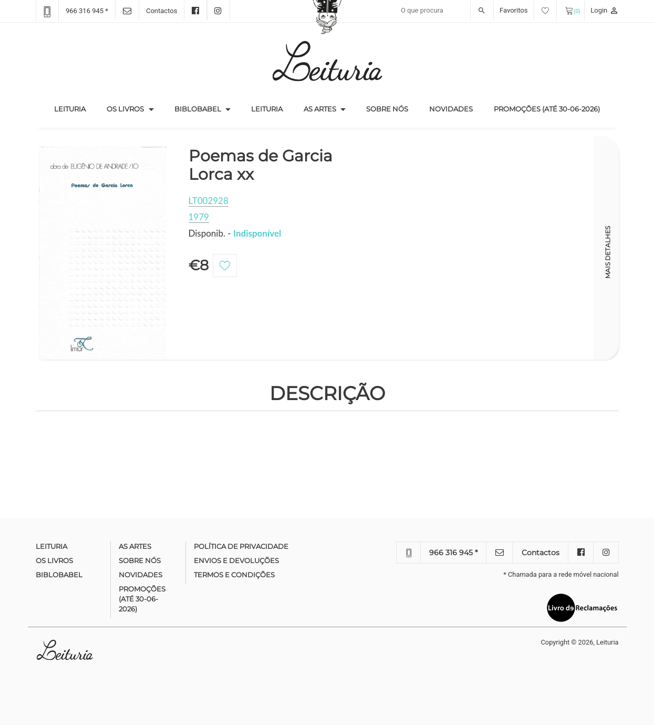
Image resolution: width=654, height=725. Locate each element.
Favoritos (528, 10)
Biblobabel (197, 109)
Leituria (75, 108)
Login (604, 10)
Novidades (451, 109)
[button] (151, 109)
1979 (199, 216)
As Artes (320, 109)
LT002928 (209, 200)
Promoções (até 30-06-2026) (547, 109)
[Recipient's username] (445, 11)
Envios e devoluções (236, 560)
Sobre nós (387, 109)
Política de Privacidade (241, 546)
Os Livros (125, 109)
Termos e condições (234, 574)
